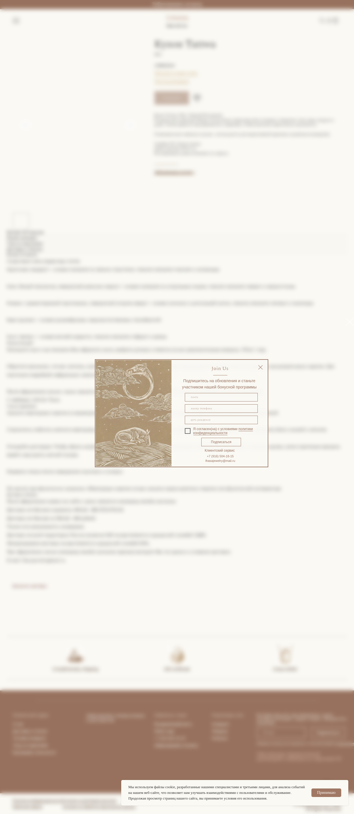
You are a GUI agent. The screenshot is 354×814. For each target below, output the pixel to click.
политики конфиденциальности (223, 431)
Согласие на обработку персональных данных (99, 807)
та (45, 731)
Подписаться (221, 442)
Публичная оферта (27, 807)
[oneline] (221, 420)
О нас (18, 724)
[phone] (221, 408)
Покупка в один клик (176, 72)
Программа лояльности (34, 752)
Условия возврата (29, 738)
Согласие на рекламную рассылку (89, 801)
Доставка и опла (28, 731)
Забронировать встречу (177, 4)
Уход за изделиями (30, 745)
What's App (164, 731)
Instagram (220, 724)
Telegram (220, 731)
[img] (260, 367)
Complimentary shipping (75, 669)
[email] (221, 397)
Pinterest (219, 738)
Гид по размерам (171, 81)
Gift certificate (177, 669)
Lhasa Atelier (285, 669)
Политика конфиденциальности (37, 801)
